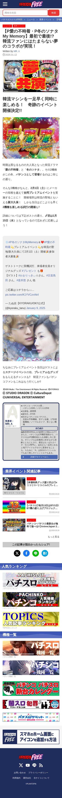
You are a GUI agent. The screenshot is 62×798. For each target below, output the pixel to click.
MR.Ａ (17, 51)
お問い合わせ (20, 773)
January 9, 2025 (35, 308)
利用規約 (16, 778)
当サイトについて (41, 778)
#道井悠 (21, 280)
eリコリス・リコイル (14, 493)
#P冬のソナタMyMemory (23, 242)
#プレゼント (29, 270)
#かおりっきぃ (27, 275)
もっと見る (53, 536)
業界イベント (19, 26)
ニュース (7, 26)
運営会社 (27, 778)
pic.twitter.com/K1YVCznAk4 (22, 294)
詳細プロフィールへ (39, 457)
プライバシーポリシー (38, 773)
